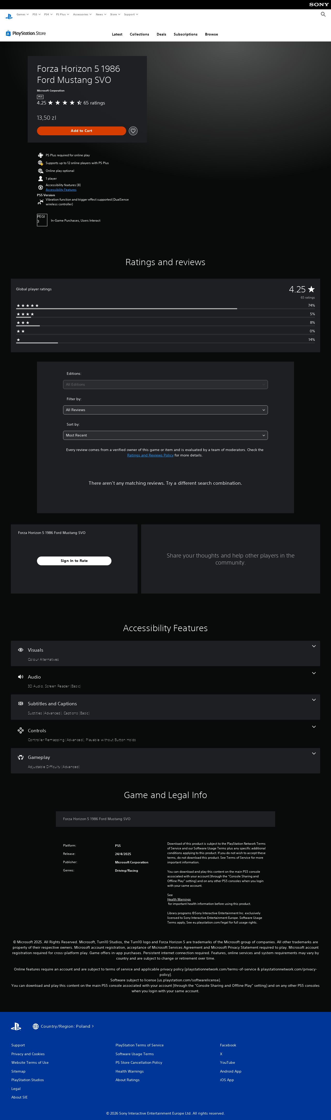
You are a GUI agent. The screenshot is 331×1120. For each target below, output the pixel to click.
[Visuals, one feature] (165, 648)
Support (129, 14)
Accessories (80, 14)
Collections (139, 29)
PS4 (46, 14)
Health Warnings (179, 894)
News (99, 14)
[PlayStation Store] (27, 28)
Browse (211, 29)
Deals (161, 29)
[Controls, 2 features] (165, 729)
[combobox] (165, 379)
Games (20, 14)
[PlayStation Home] (9, 14)
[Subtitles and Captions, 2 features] (165, 702)
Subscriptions (186, 29)
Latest (117, 29)
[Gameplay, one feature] (165, 756)
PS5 (34, 14)
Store (113, 14)
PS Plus (61, 14)
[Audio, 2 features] (165, 675)
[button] (61, 184)
